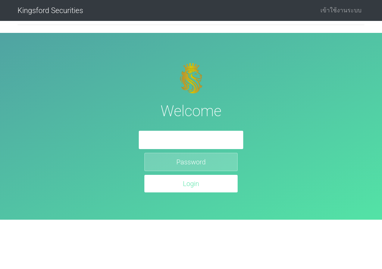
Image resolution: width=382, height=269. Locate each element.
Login (191, 184)
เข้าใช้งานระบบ (340, 10)
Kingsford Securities (50, 10)
